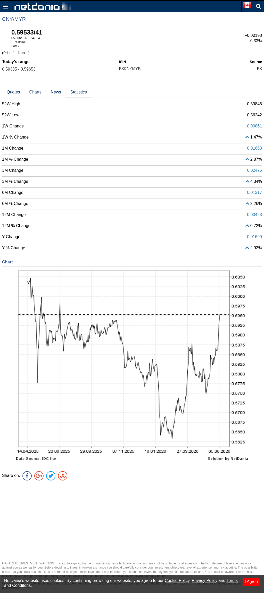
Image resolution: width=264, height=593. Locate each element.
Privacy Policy (205, 580)
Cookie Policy (177, 580)
